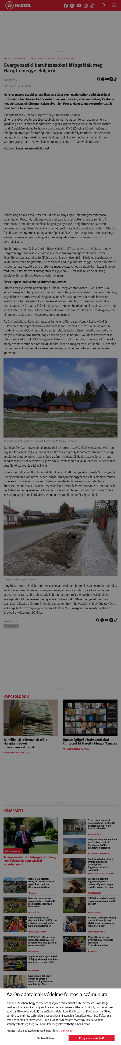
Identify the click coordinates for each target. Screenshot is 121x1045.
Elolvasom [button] (67, 1030)
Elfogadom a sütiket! (91, 1038)
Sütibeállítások (45, 1038)
